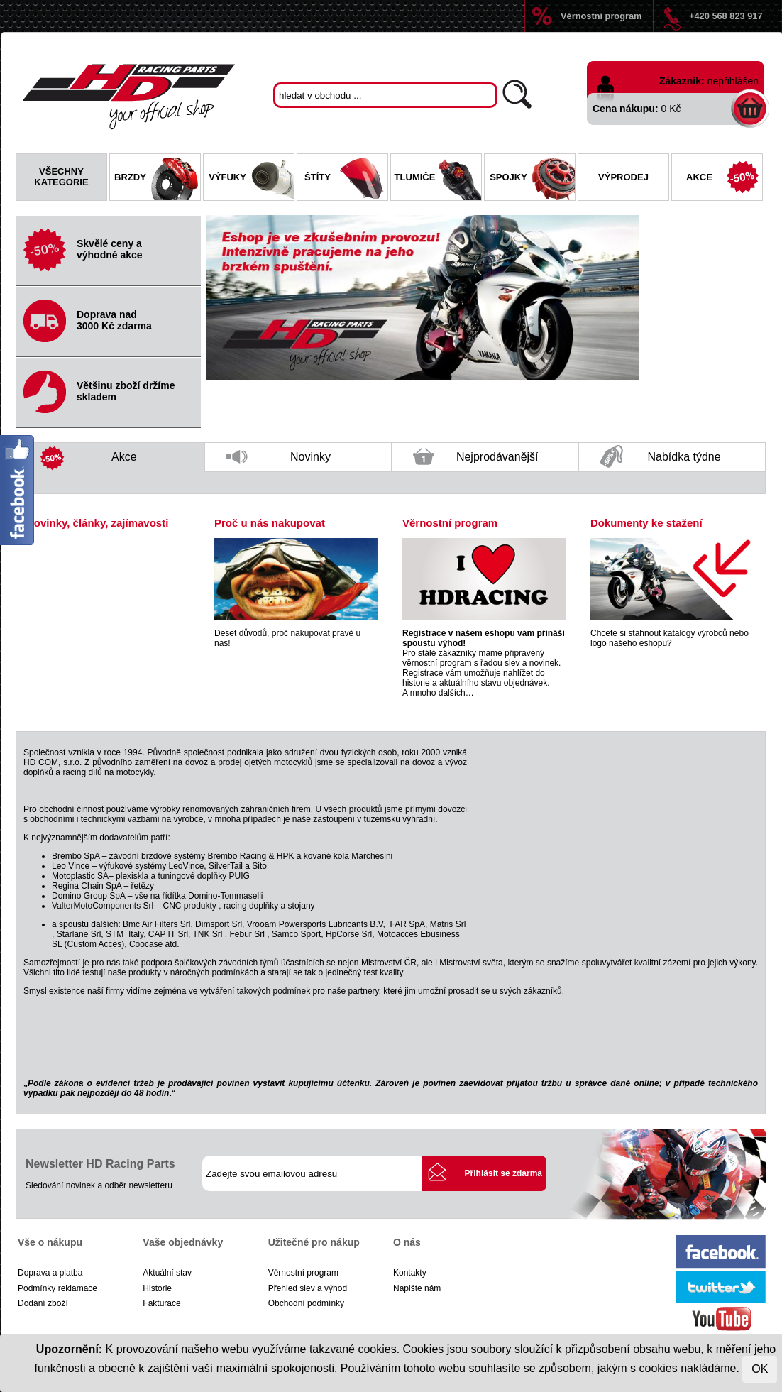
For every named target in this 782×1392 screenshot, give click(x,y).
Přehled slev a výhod (307, 1288)
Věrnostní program (601, 16)
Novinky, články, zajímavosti (97, 523)
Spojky (532, 179)
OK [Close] (759, 1369)
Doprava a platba (50, 1273)
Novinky (278, 461)
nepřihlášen (733, 81)
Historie (157, 1288)
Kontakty (409, 1273)
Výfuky (251, 179)
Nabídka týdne (660, 457)
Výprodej (623, 177)
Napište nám (417, 1288)
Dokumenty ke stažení (646, 523)
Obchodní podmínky (306, 1303)
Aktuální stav (167, 1273)
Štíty (345, 179)
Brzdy (157, 179)
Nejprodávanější (476, 460)
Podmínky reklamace (57, 1288)
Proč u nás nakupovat (269, 523)
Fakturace (161, 1303)
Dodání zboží (43, 1303)
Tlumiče (438, 179)
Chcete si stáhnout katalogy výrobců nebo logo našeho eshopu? (669, 638)
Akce (724, 179)
